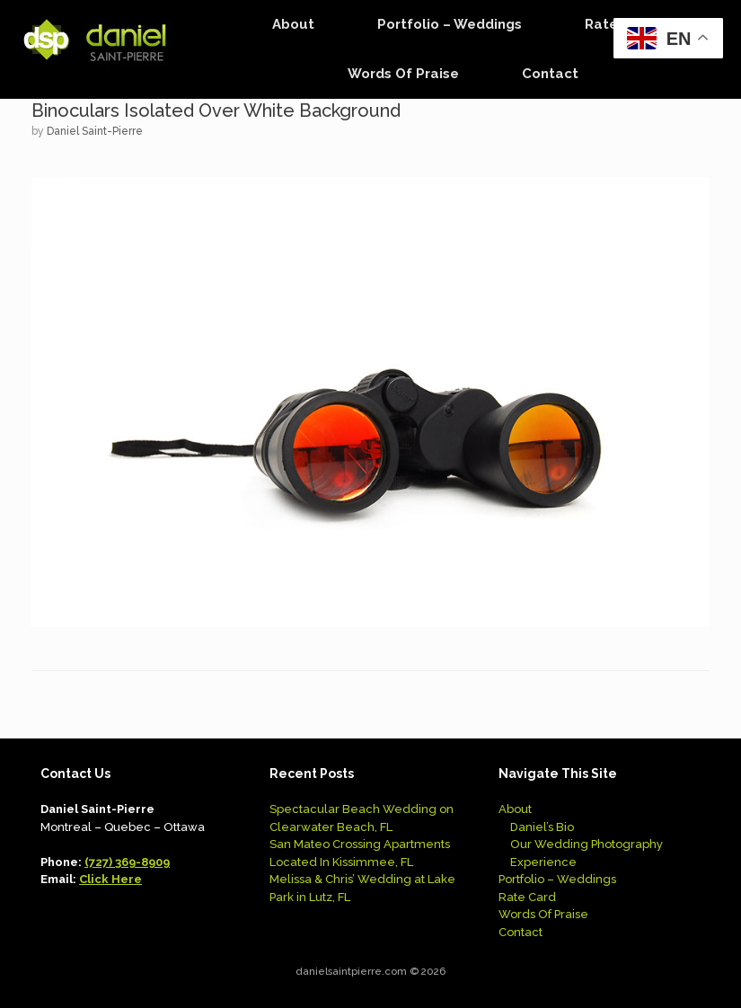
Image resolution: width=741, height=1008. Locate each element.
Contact (550, 74)
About (293, 24)
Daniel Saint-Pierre (95, 131)
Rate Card (527, 897)
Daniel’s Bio (542, 827)
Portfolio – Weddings (449, 24)
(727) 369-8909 (127, 862)
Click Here (110, 879)
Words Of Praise (403, 74)
